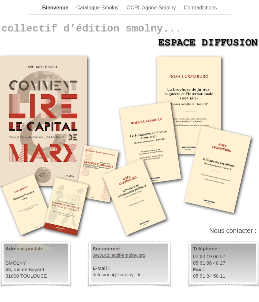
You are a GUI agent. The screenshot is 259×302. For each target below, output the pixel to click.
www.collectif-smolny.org (119, 255)
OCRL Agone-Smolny (152, 7)
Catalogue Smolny (98, 7)
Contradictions (200, 7)
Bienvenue (56, 7)
